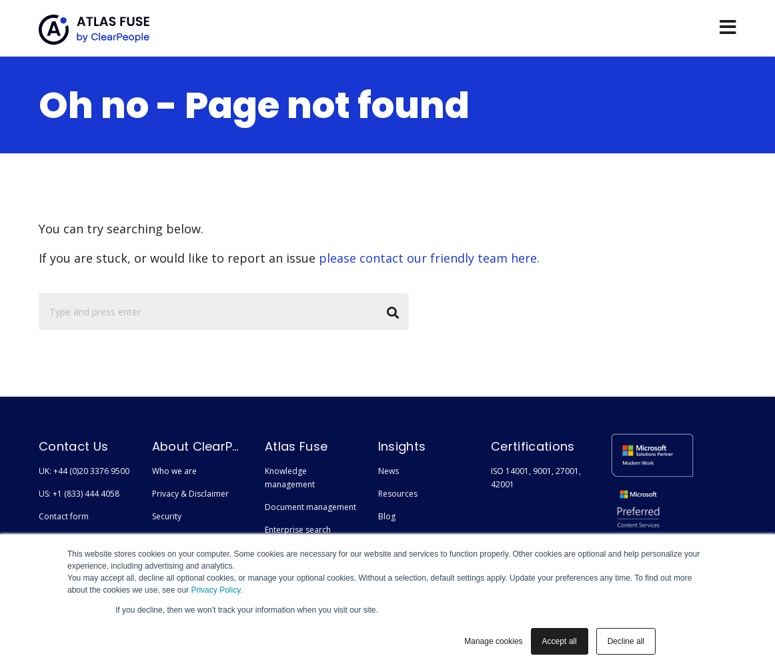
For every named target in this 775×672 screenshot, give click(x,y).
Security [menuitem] (166, 516)
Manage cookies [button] (493, 641)
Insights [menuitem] (402, 446)
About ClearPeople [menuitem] (198, 446)
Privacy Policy (215, 590)
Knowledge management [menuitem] (290, 477)
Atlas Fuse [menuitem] (296, 446)
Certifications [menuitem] (532, 446)
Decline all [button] (626, 641)
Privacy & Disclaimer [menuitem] (190, 493)
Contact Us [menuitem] (73, 446)
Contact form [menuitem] (64, 516)
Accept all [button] (559, 641)
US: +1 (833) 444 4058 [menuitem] (79, 493)
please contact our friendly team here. (429, 258)
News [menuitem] (388, 471)
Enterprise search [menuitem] (298, 529)
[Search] (224, 311)
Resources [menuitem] (398, 493)
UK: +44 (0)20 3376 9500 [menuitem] (84, 471)
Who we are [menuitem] (174, 471)
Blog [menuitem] (387, 516)
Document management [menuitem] (310, 507)
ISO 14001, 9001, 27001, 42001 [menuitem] (536, 477)
